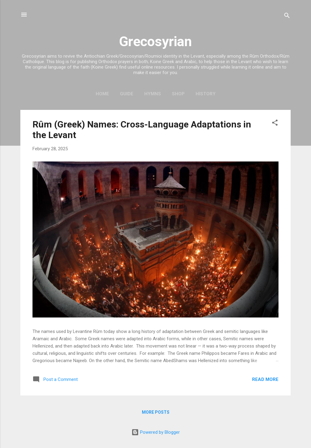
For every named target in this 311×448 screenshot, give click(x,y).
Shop (178, 94)
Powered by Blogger (156, 432)
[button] (275, 123)
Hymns (152, 94)
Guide (126, 94)
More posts (155, 412)
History (206, 94)
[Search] (287, 16)
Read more (265, 379)
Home (102, 94)
